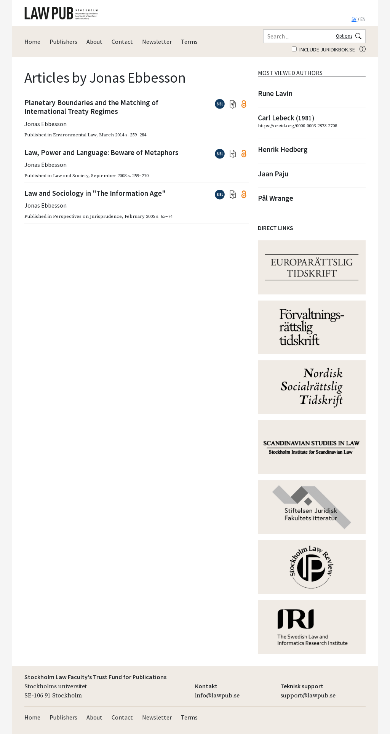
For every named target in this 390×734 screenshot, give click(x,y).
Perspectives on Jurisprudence (87, 216)
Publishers (63, 41)
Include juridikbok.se (323, 49)
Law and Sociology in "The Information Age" (95, 193)
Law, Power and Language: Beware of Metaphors (101, 152)
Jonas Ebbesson (45, 124)
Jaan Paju (273, 173)
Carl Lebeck (286, 117)
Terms (189, 41)
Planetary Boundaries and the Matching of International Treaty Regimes (91, 107)
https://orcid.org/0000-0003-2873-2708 (297, 126)
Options (344, 36)
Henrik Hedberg (283, 149)
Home (32, 41)
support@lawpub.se (308, 695)
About (94, 41)
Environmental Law (74, 135)
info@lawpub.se (217, 695)
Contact (122, 41)
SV (354, 19)
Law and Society (70, 176)
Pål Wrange (275, 198)
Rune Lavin (275, 93)
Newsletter (157, 41)
